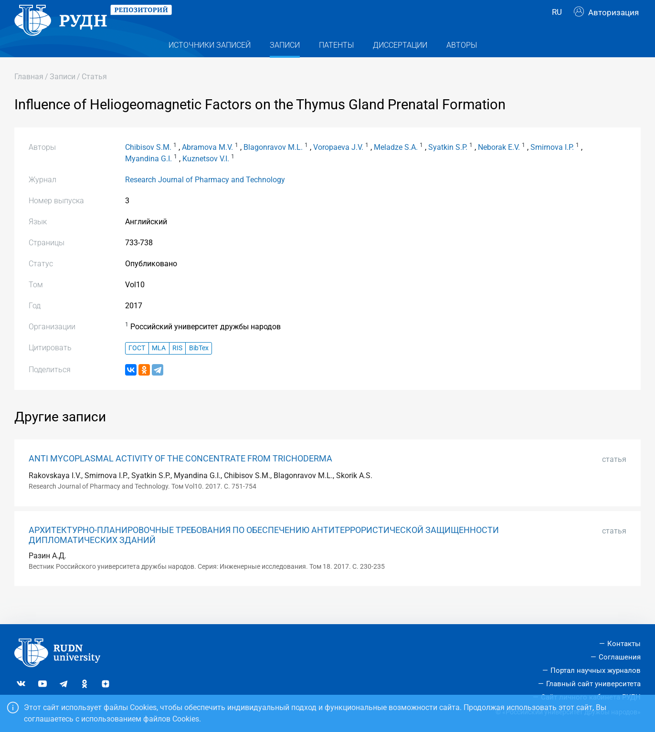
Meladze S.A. (396, 166)
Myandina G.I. (148, 177)
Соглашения (620, 657)
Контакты (624, 643)
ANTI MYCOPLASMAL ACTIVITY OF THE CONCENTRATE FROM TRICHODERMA (180, 477)
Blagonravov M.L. (273, 166)
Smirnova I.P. (552, 166)
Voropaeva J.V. (338, 166)
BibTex (199, 367)
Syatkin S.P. (447, 166)
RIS (177, 367)
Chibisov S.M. (148, 166)
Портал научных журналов (595, 670)
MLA (159, 367)
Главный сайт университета (593, 684)
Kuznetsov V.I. (205, 177)
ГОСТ (136, 367)
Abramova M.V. (207, 166)
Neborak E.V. (499, 166)
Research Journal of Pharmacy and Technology (205, 198)
